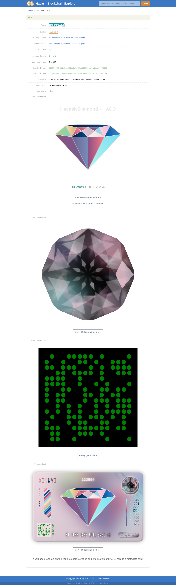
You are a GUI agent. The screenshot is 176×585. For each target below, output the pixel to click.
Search (145, 4)
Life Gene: (42, 79)
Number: (42, 32)
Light (101, 583)
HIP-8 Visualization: (38, 218)
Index (30, 11)
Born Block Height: (38, 62)
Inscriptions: (41, 91)
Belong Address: (39, 38)
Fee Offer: (42, 50)
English (79, 583)
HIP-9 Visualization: (38, 341)
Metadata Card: (40, 464)
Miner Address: (40, 44)
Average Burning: (39, 56)
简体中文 (87, 583)
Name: (43, 25)
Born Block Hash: (39, 68)
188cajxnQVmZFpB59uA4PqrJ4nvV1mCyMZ (67, 38)
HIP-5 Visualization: (38, 97)
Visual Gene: (41, 85)
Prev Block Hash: (39, 74)
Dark (106, 583)
